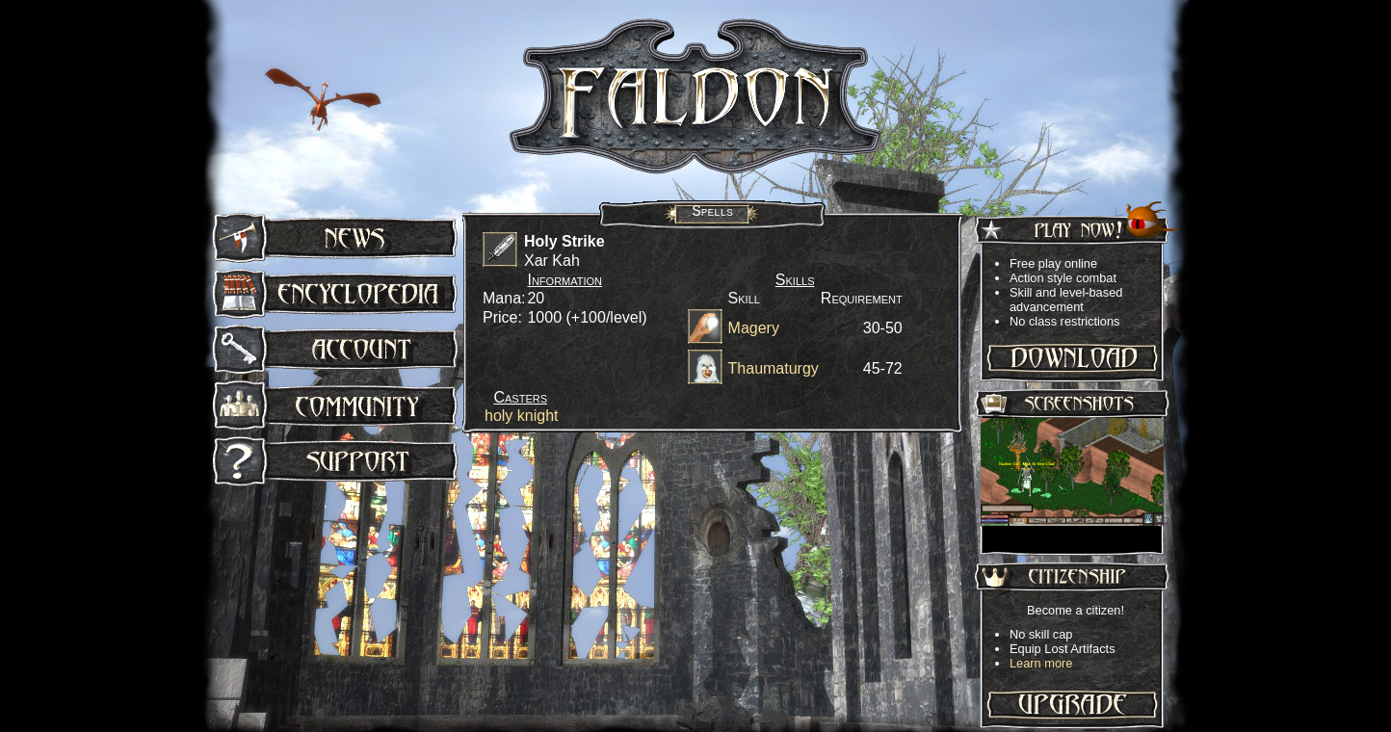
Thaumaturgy (773, 368)
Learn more (1041, 663)
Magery (753, 328)
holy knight (522, 415)
